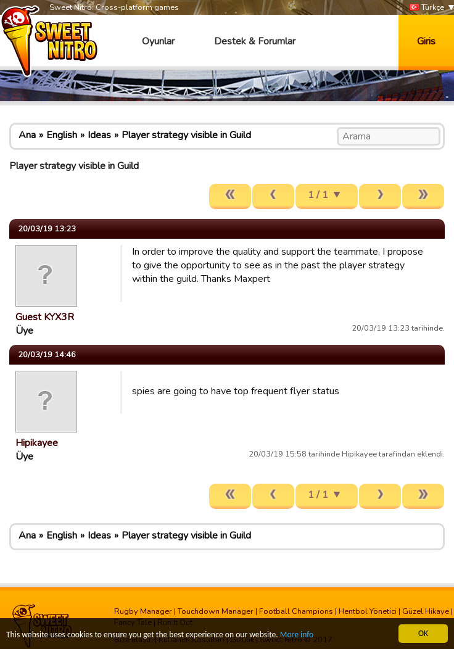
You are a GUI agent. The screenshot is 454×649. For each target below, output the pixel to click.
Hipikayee (36, 443)
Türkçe (427, 8)
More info (296, 635)
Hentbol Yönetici (368, 611)
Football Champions (296, 611)
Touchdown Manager (216, 611)
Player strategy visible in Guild (186, 135)
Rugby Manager (143, 611)
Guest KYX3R (44, 317)
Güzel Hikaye (425, 611)
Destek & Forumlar (254, 41)
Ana (27, 135)
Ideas (99, 135)
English (61, 135)
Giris (426, 41)
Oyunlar (158, 41)
